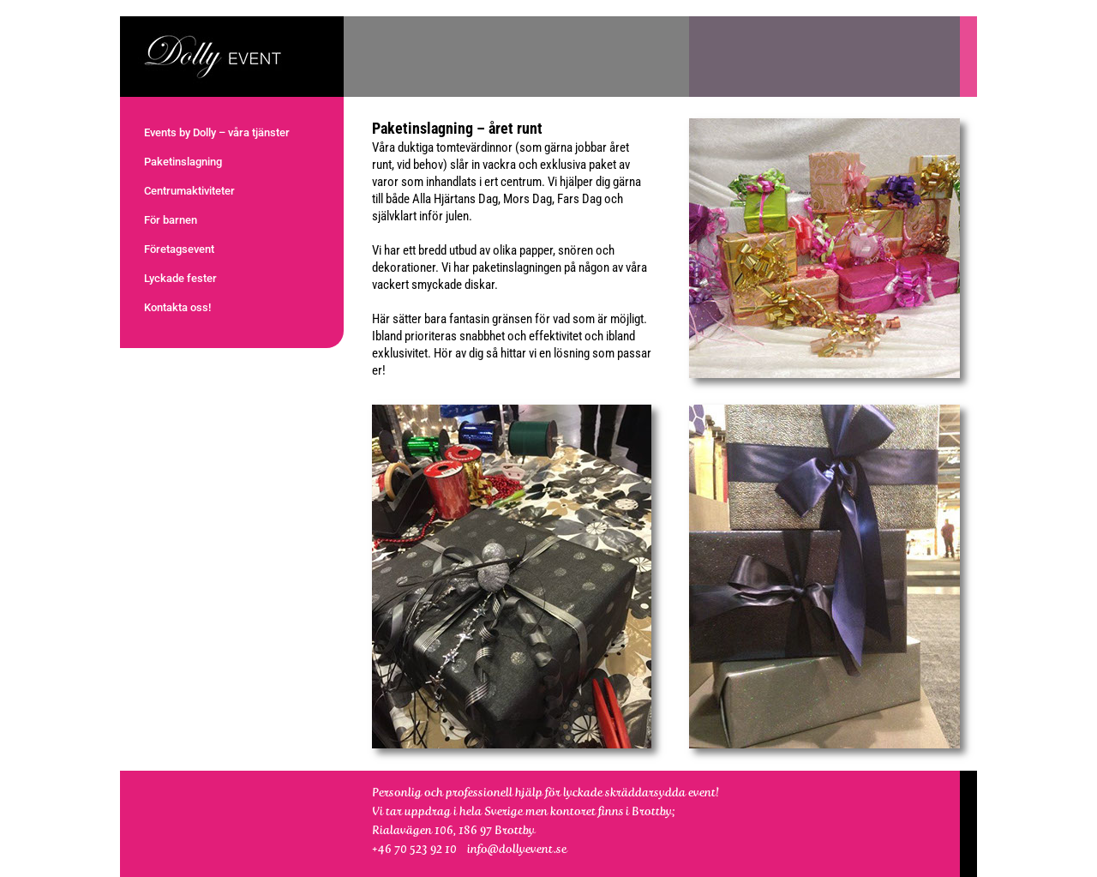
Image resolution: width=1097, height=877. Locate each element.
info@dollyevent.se (516, 849)
